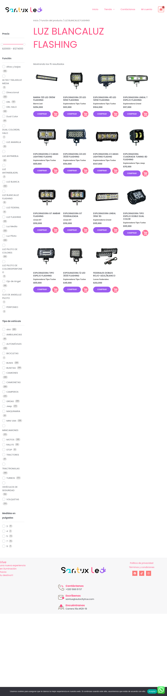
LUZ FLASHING (13, 217)
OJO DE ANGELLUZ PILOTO (11, 296)
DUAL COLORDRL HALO (11, 131)
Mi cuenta (147, 9)
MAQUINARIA (13, 411)
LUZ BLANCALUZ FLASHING (10, 196)
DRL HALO (11, 106)
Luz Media (11, 226)
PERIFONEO (12, 307)
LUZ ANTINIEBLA (10, 156)
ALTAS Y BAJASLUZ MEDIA (12, 81)
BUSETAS (11, 367)
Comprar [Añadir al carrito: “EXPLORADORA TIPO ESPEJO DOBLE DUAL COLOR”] (143, 236)
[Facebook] (134, 573)
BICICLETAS (12, 353)
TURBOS (10, 478)
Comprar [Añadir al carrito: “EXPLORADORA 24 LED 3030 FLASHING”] (83, 172)
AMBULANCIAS (14, 334)
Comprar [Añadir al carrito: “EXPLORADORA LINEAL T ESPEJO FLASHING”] (143, 114)
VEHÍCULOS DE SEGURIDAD (10, 488)
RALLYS (10, 444)
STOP (9, 449)
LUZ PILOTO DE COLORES (9, 251)
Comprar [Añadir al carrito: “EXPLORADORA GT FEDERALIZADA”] (83, 233)
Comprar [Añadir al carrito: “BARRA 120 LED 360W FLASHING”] (53, 114)
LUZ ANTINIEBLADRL (10, 171)
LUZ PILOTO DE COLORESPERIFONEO (12, 269)
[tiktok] (141, 573)
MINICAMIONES (10, 430)
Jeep (9, 406)
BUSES (9, 362)
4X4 (8, 329)
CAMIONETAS (13, 382)
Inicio (100, 9)
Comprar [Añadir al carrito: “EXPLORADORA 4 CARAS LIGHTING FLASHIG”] (113, 172)
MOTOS (10, 439)
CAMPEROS (12, 391)
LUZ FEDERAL (12, 207)
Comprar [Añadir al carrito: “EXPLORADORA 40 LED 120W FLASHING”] (113, 114)
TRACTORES (12, 454)
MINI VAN (11, 420)
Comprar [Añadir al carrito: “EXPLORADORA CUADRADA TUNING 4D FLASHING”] (143, 175)
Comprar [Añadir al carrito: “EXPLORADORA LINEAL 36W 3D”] (113, 233)
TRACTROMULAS (10, 468)
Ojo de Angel (13, 281)
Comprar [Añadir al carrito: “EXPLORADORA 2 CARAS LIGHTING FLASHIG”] (53, 172)
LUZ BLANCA (12, 181)
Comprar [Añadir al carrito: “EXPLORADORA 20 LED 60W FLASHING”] (83, 114)
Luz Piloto (11, 235)
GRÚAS (10, 401)
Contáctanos (130, 9)
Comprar (43, 115)
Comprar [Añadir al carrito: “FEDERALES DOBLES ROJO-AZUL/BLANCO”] (113, 294)
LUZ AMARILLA (13, 142)
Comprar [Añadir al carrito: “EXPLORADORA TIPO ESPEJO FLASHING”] (53, 294)
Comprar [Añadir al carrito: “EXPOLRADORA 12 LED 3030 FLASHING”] (83, 294)
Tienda (112, 9)
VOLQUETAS (12, 499)
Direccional (12, 92)
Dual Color (12, 116)
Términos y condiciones (141, 567)
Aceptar (152, 691)
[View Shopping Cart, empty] (161, 9)
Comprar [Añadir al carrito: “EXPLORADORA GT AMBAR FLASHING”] (53, 233)
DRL (8, 101)
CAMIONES (12, 372)
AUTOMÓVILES (14, 343)
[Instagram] (148, 573)
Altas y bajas (13, 66)
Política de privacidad (141, 563)
